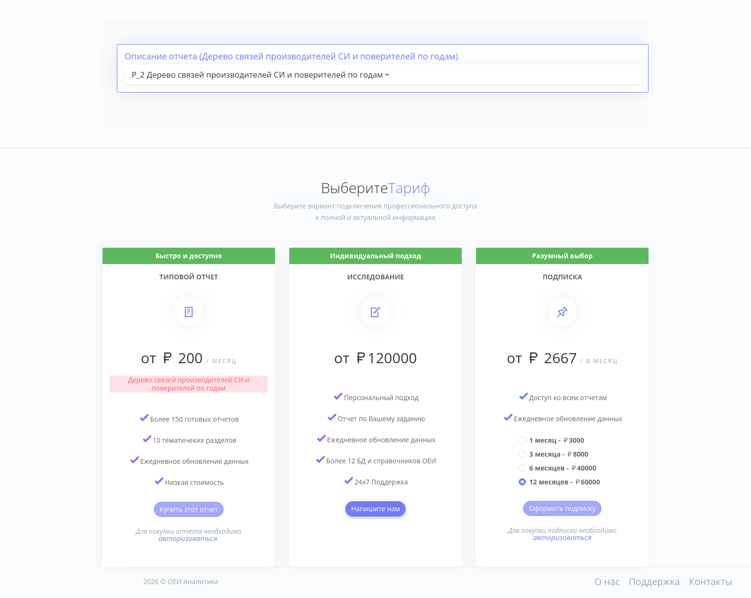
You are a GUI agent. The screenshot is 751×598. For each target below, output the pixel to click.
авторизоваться (188, 538)
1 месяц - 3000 (556, 440)
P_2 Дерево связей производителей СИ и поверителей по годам (261, 74)
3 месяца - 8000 (558, 454)
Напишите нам (375, 508)
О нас (607, 581)
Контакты (710, 581)
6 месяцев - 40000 (562, 467)
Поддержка (654, 581)
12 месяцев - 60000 (564, 481)
